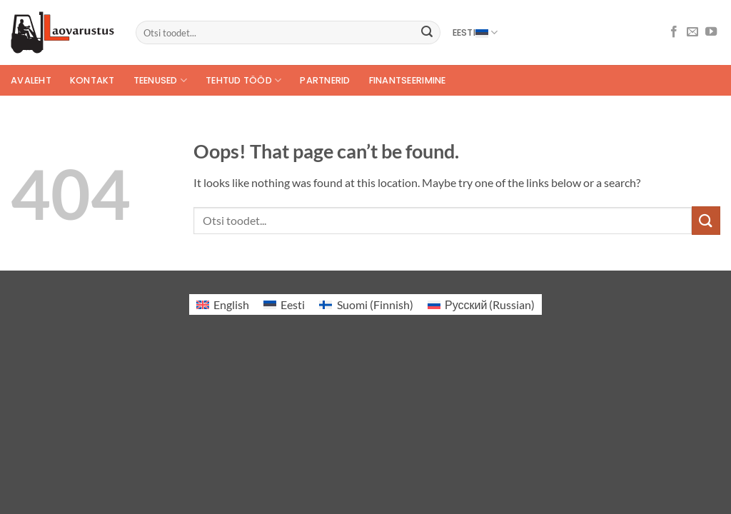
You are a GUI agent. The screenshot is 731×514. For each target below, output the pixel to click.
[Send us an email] (692, 32)
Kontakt (92, 80)
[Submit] (427, 33)
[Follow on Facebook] (674, 32)
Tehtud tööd (243, 80)
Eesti (475, 32)
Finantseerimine (407, 80)
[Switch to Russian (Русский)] (481, 304)
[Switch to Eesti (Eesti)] (284, 304)
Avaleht (31, 80)
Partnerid (325, 80)
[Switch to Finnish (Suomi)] (366, 304)
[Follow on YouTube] (711, 32)
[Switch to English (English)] (222, 304)
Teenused (160, 80)
